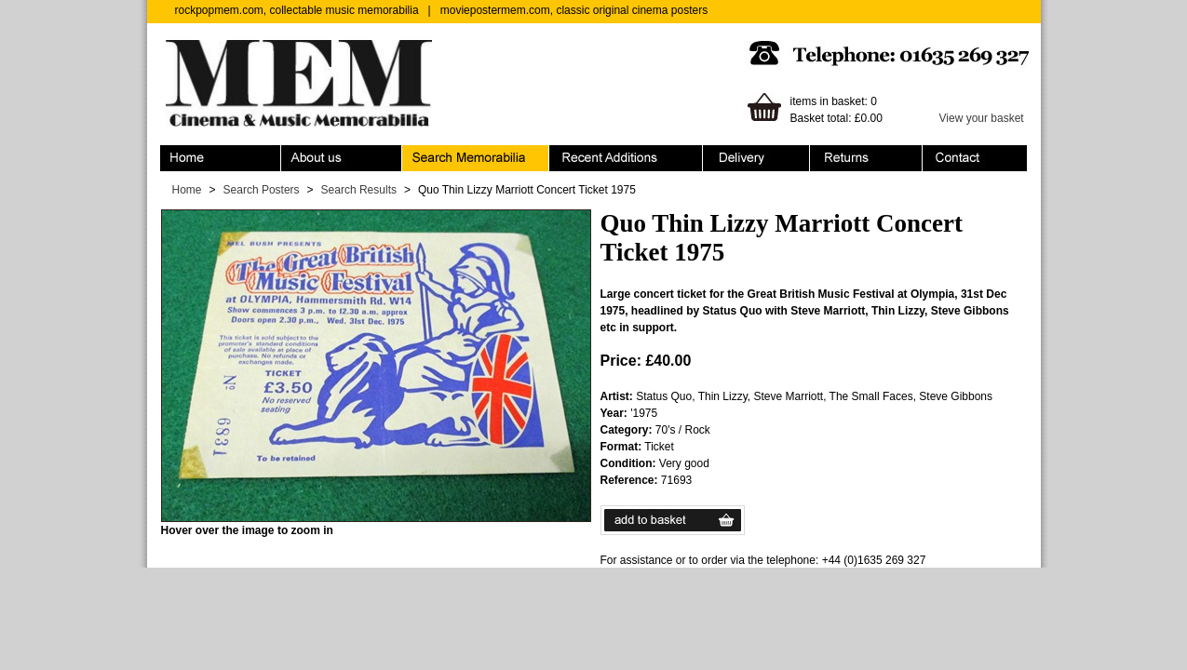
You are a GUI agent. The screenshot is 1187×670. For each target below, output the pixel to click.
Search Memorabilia (475, 158)
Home (220, 158)
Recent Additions (626, 158)
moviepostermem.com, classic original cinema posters (574, 10)
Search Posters (261, 189)
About (341, 158)
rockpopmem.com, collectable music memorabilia (297, 10)
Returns (866, 158)
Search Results (359, 189)
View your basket (981, 118)
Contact (975, 158)
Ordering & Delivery (756, 158)
